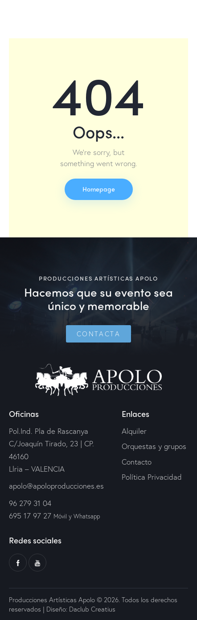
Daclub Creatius (91, 608)
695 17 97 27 (30, 515)
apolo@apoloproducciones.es (56, 486)
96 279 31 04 (30, 503)
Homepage (98, 188)
